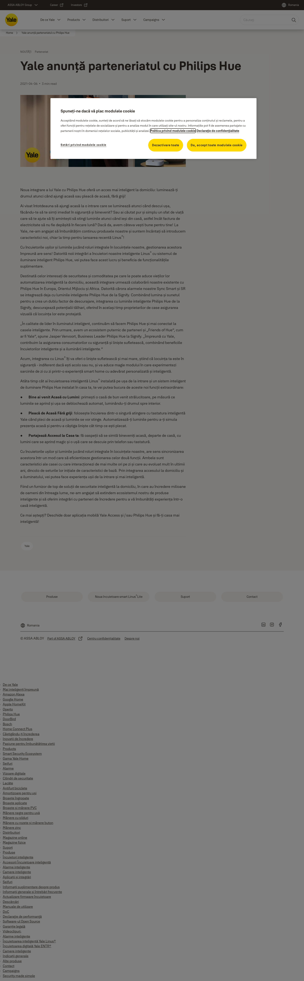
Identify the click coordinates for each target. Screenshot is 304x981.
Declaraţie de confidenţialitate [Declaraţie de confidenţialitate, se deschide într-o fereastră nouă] (218, 131)
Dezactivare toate (165, 145)
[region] (153, 128)
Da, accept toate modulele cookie (217, 145)
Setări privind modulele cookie (83, 145)
